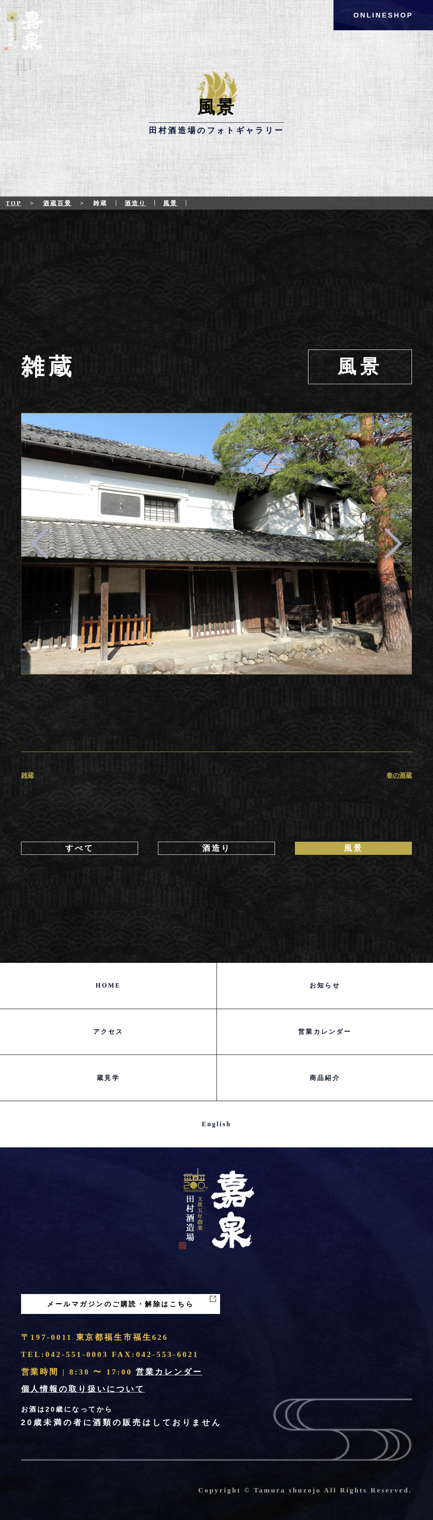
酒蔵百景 (57, 203)
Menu (23, 73)
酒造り (135, 203)
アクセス (108, 1031)
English (216, 1124)
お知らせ (325, 985)
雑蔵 (27, 775)
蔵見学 (108, 1077)
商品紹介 (325, 1077)
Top (13, 203)
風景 (170, 203)
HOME (108, 985)
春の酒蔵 (399, 775)
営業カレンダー (324, 1031)
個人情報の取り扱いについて (83, 1389)
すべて (79, 848)
